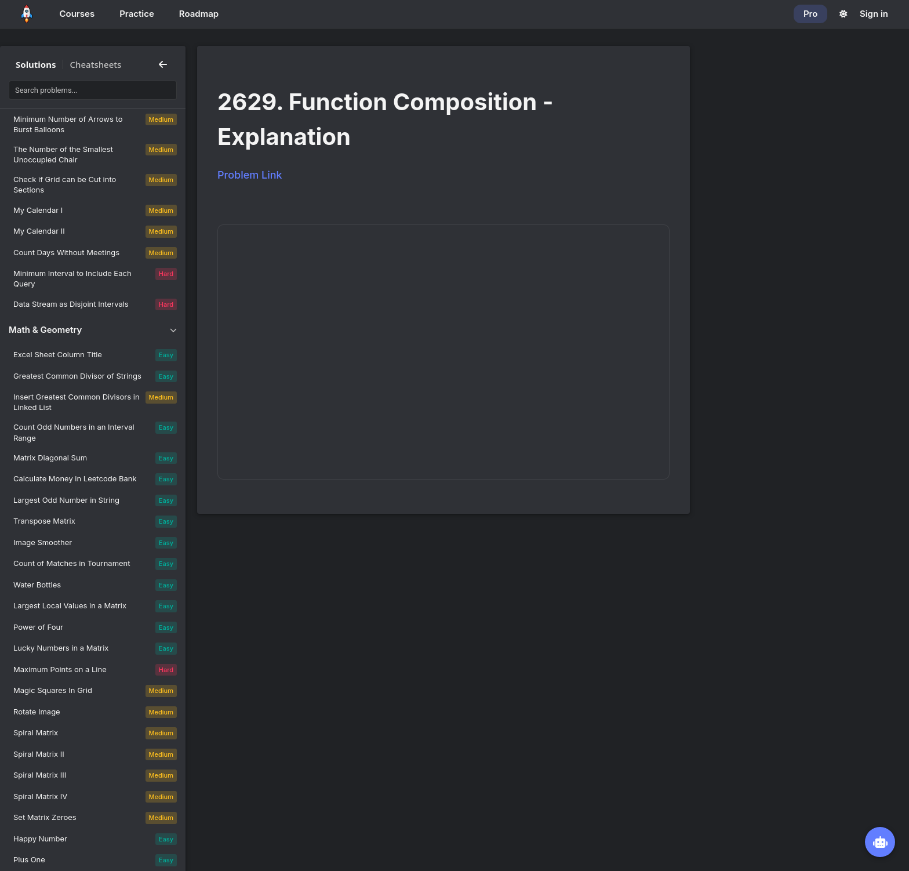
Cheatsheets (96, 64)
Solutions (36, 64)
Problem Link (249, 175)
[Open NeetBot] (880, 842)
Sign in (874, 13)
